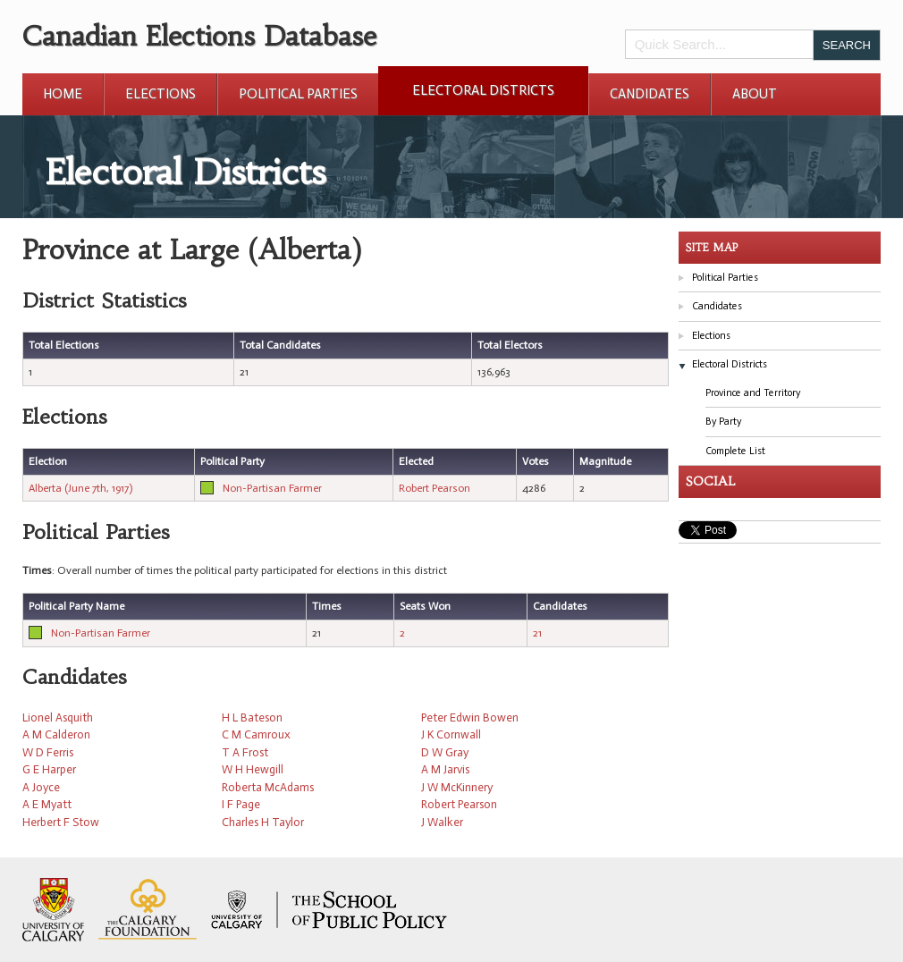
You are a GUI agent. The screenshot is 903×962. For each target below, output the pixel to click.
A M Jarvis (445, 769)
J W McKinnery (457, 787)
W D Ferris (47, 752)
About (754, 94)
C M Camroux (256, 734)
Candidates (649, 94)
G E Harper (49, 769)
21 (537, 633)
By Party (723, 421)
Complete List (735, 451)
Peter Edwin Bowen (470, 717)
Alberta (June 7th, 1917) (80, 488)
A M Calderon (56, 734)
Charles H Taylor (263, 822)
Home (62, 94)
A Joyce (41, 787)
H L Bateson (252, 717)
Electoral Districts (483, 90)
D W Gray (444, 752)
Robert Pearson (434, 488)
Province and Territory (752, 393)
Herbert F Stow (60, 822)
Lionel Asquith (57, 717)
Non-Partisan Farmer (272, 488)
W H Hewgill (252, 769)
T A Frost (245, 752)
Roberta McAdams (268, 787)
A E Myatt (47, 804)
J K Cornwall (451, 734)
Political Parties (298, 94)
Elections (160, 94)
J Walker (442, 822)
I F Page (241, 804)
